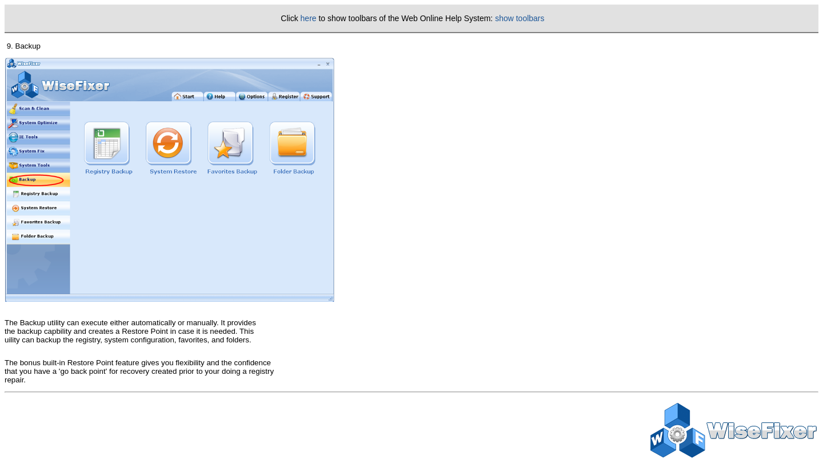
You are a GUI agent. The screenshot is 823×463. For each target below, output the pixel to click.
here (309, 18)
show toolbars (519, 18)
